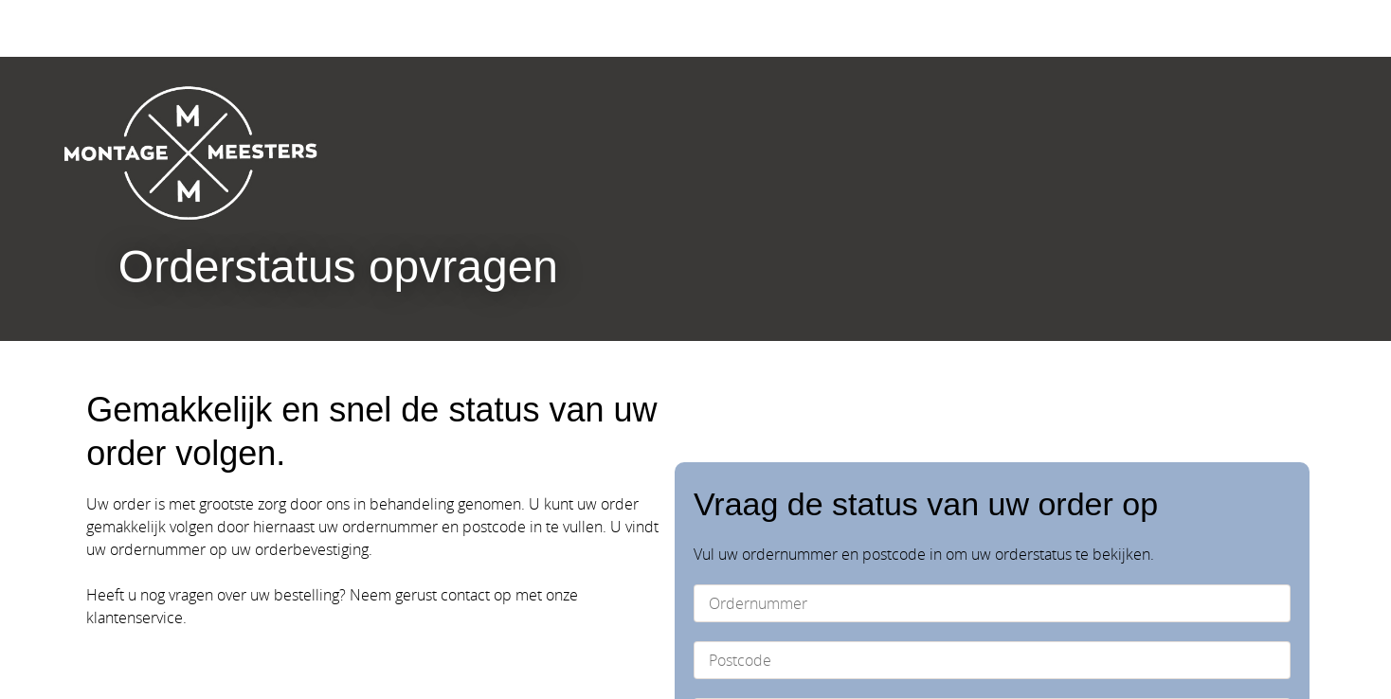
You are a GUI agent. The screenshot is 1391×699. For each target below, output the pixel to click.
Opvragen (1199, 510)
